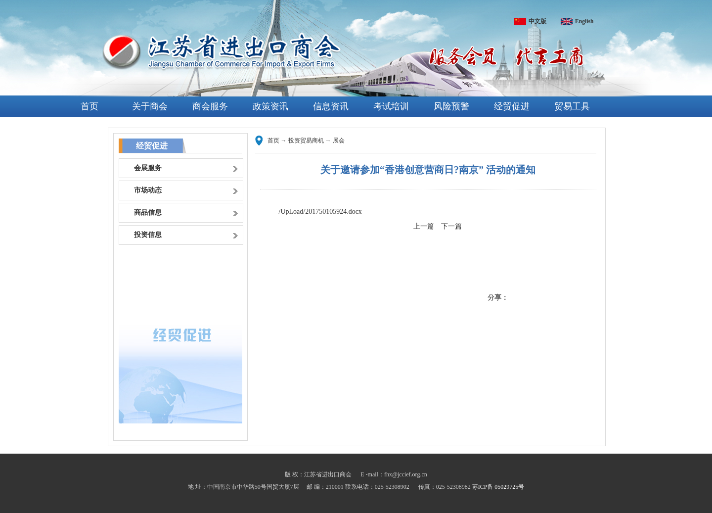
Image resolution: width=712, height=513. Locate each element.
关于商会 (150, 106)
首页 (89, 106)
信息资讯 (331, 106)
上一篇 (423, 226)
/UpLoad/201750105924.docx (320, 211)
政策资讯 (270, 106)
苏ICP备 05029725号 (498, 486)
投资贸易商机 (306, 140)
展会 (339, 140)
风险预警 (451, 106)
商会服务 (210, 106)
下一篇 (451, 226)
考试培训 (391, 106)
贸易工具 (572, 106)
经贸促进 (512, 106)
